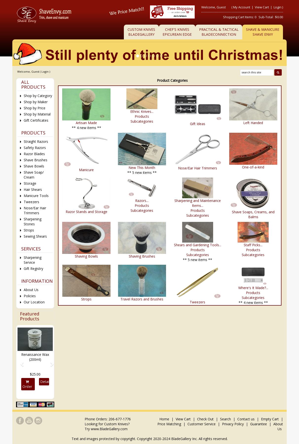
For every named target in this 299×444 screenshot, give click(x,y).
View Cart (262, 7)
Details (44, 381)
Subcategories (142, 121)
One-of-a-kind (253, 167)
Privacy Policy (233, 424)
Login (277, 7)
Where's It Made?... (253, 287)
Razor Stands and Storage (86, 211)
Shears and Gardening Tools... (197, 245)
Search (225, 419)
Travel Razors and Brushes (141, 299)
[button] (20, 362)
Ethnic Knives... (141, 111)
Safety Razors (35, 147)
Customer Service (201, 424)
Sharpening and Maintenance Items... (197, 203)
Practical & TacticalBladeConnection (219, 32)
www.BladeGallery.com (109, 429)
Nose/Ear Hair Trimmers (197, 168)
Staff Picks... (253, 245)
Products (142, 116)
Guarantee (258, 424)
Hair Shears (33, 189)
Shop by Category (38, 95)
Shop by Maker (36, 101)
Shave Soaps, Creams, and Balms (253, 214)
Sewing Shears (35, 236)
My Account (241, 7)
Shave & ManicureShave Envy (262, 32)
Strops (86, 299)
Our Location (34, 302)
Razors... (142, 200)
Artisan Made (86, 122)
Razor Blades (34, 153)
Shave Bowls (34, 166)
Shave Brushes (35, 160)
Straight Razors (36, 141)
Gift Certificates (36, 120)
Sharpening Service (32, 260)
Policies (30, 296)
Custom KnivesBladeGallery (141, 32)
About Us (31, 289)
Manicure (86, 169)
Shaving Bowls (86, 256)
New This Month (142, 167)
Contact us (246, 419)
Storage (30, 183)
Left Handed (253, 122)
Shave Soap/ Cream (34, 175)
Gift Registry (33, 268)
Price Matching (169, 424)
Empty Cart (270, 419)
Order (27, 384)
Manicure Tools (36, 195)
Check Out (205, 419)
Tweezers (197, 302)
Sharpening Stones (32, 221)
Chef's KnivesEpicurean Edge (177, 32)
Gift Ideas (197, 123)
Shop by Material (37, 114)
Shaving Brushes (142, 256)
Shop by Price (34, 108)
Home (164, 419)
